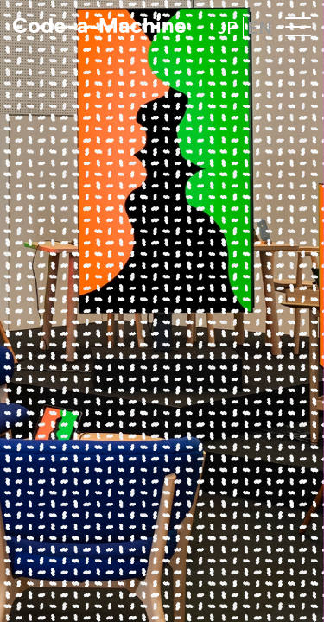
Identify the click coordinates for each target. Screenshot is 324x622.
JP (228, 29)
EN (259, 29)
